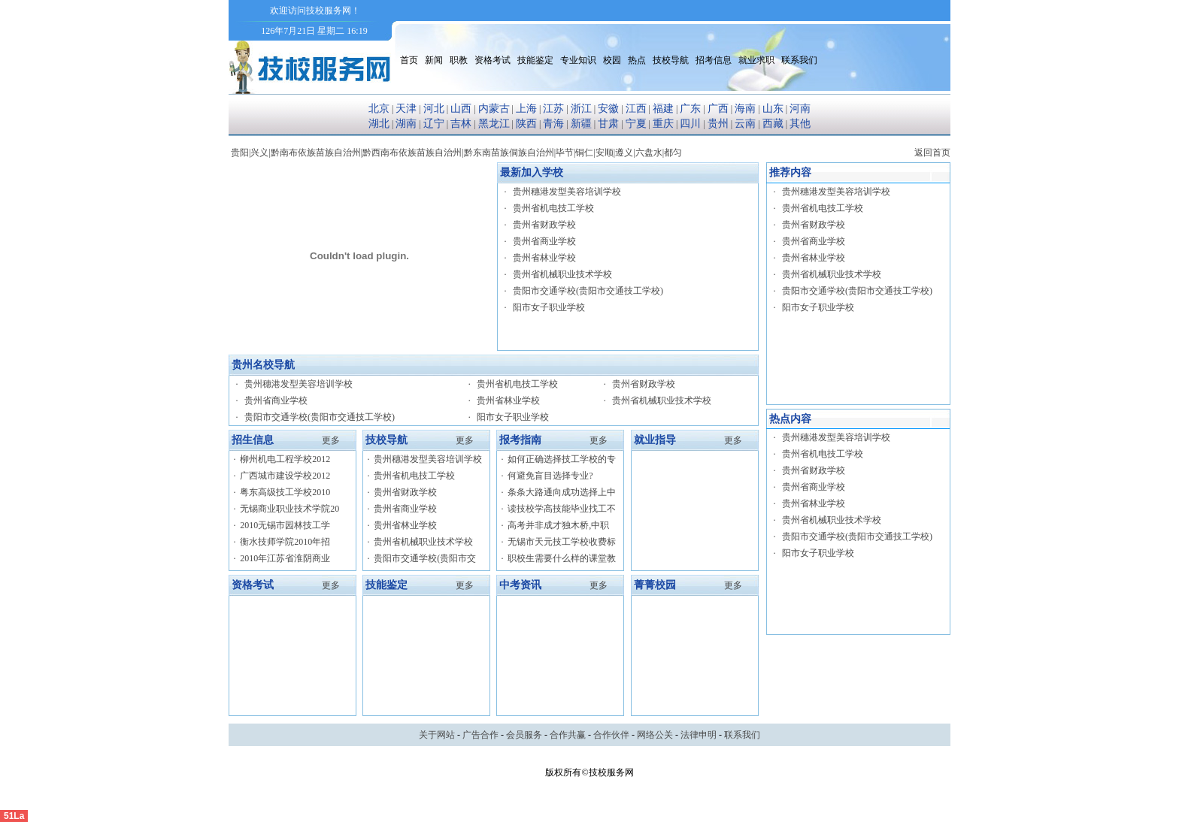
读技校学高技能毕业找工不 (562, 508)
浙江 (581, 108)
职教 (459, 60)
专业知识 (578, 60)
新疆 (581, 123)
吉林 (460, 123)
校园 (612, 60)
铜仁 (584, 152)
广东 (690, 108)
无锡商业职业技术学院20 (289, 508)
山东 (772, 108)
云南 (745, 123)
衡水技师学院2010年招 (285, 541)
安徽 (608, 108)
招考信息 (714, 60)
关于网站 (437, 735)
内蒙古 (494, 108)
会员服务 (524, 735)
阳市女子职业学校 (549, 307)
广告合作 (480, 735)
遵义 (624, 152)
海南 (745, 108)
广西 (718, 108)
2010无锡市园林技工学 (285, 525)
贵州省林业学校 (544, 257)
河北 (433, 108)
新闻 (434, 60)
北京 (378, 108)
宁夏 (636, 123)
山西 (460, 108)
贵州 (718, 123)
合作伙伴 (611, 735)
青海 (553, 123)
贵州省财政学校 (544, 224)
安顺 (605, 152)
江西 (636, 108)
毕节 (565, 152)
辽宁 (433, 123)
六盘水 (648, 152)
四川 (690, 123)
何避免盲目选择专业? (550, 475)
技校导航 (671, 60)
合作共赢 (568, 735)
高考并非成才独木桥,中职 (558, 525)
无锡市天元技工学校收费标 (562, 541)
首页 (409, 60)
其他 (800, 123)
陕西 (526, 123)
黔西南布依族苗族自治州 (412, 152)
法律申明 (698, 735)
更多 (331, 440)
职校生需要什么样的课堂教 (562, 558)
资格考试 (492, 60)
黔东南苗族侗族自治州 (509, 152)
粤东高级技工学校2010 (285, 492)
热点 (637, 60)
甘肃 (608, 123)
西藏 (772, 123)
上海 (526, 108)
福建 (663, 108)
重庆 (663, 123)
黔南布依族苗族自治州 (316, 152)
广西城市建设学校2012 (285, 475)
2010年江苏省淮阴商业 (285, 558)
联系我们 (799, 60)
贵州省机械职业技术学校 (562, 274)
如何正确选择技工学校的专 (562, 459)
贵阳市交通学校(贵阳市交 (425, 558)
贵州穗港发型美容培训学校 (567, 191)
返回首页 (932, 152)
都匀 (673, 152)
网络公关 (655, 735)
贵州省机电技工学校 (553, 208)
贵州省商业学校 (544, 241)
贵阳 (240, 152)
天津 (406, 108)
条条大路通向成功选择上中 (562, 492)
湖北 (378, 123)
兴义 (259, 152)
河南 (800, 108)
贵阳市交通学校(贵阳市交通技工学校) (588, 291)
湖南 (406, 123)
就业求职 (756, 60)
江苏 (553, 108)
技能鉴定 (535, 60)
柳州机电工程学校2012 (285, 459)
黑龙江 (494, 123)
